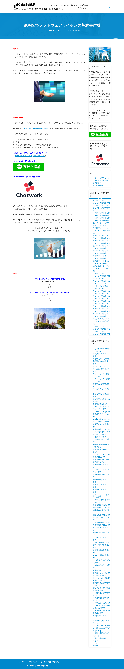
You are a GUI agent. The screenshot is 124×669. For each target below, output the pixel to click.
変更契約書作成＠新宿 (101, 429)
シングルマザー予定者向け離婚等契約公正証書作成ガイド (101, 628)
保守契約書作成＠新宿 (101, 603)
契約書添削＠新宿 (99, 575)
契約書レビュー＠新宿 (101, 573)
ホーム (43, 30)
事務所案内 (97, 183)
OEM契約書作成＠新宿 (101, 432)
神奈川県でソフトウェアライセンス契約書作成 (101, 321)
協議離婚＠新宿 (99, 570)
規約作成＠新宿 (99, 366)
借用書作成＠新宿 (99, 437)
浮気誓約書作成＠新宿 (101, 507)
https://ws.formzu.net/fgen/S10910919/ (30, 156)
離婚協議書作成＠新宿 (101, 419)
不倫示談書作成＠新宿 (101, 359)
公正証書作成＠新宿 (100, 404)
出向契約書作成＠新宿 (101, 422)
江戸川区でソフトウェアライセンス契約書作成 (101, 268)
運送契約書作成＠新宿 (101, 543)
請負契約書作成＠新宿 (101, 522)
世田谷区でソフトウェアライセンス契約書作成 (101, 207)
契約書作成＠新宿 (99, 434)
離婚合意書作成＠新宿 (101, 515)
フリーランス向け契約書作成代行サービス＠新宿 (101, 414)
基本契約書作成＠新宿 (101, 525)
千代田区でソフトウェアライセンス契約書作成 (101, 230)
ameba (95, 646)
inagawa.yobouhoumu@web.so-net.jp (36, 128)
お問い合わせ (98, 186)
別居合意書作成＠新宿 (101, 505)
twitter (95, 643)
